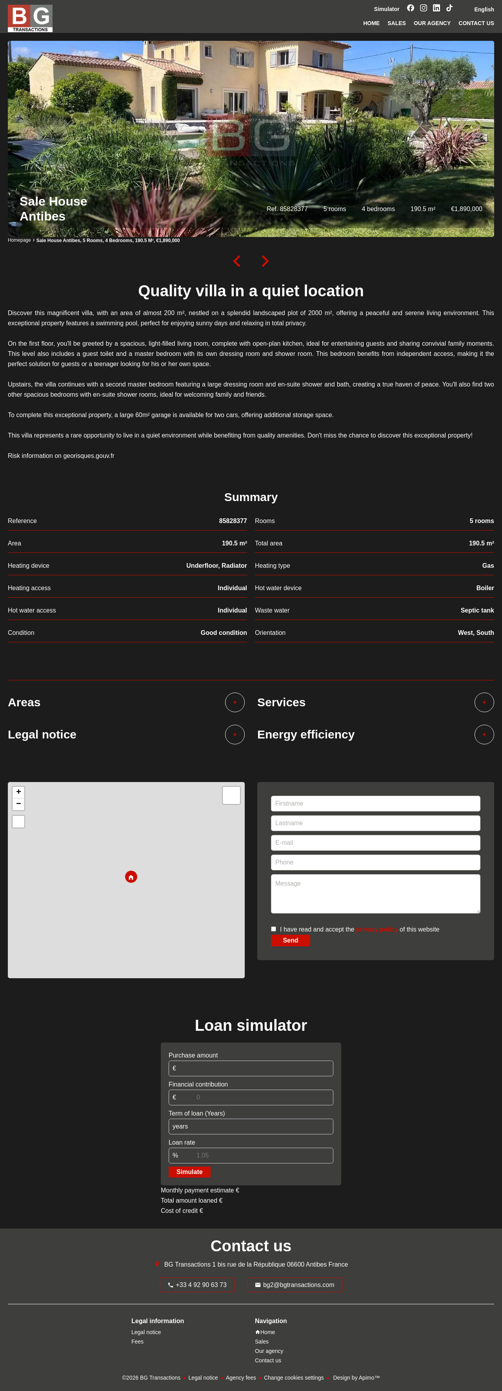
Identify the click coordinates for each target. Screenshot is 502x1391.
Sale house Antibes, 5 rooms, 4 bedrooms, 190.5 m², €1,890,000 (108, 240)
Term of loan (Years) (197, 1113)
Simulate (189, 1172)
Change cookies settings (294, 1378)
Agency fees (241, 1378)
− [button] (18, 804)
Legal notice (203, 1378)
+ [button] (18, 793)
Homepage (19, 240)
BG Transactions (187, 1264)
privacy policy (377, 929)
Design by (356, 1378)
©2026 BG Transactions (151, 1378)
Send (290, 940)
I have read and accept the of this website (359, 929)
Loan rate (182, 1142)
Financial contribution (198, 1084)
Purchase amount (193, 1055)
